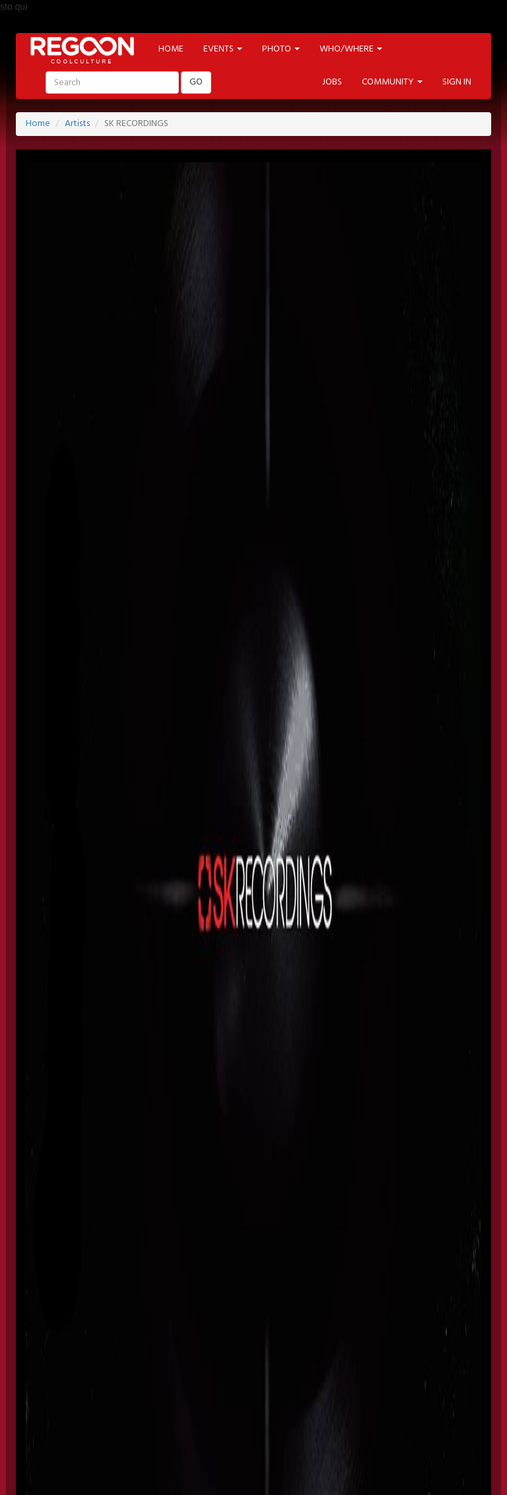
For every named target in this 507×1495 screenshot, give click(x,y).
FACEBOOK (105, 1306)
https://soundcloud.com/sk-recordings (102, 1061)
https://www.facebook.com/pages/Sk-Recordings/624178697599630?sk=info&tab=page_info (214, 985)
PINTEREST (226, 1306)
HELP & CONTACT (253, 1455)
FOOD (306, 1377)
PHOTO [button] (281, 49)
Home (38, 123)
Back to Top (65, 1487)
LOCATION (194, 1342)
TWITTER (166, 1306)
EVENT (139, 1342)
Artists (77, 123)
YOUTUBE (288, 1306)
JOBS (332, 82)
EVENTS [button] (222, 49)
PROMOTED (308, 1342)
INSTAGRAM (353, 1306)
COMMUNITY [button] (392, 82)
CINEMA (208, 1377)
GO (196, 82)
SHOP (393, 1377)
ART (115, 1377)
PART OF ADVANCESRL (254, 1439)
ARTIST (249, 1342)
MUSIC (259, 1377)
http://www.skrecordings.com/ (87, 910)
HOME (171, 49)
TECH (349, 1377)
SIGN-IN (95, 1271)
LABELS (368, 1342)
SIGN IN (456, 82)
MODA (158, 1377)
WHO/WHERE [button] (351, 49)
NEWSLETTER (199, 1271)
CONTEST (444, 1377)
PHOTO (418, 1342)
